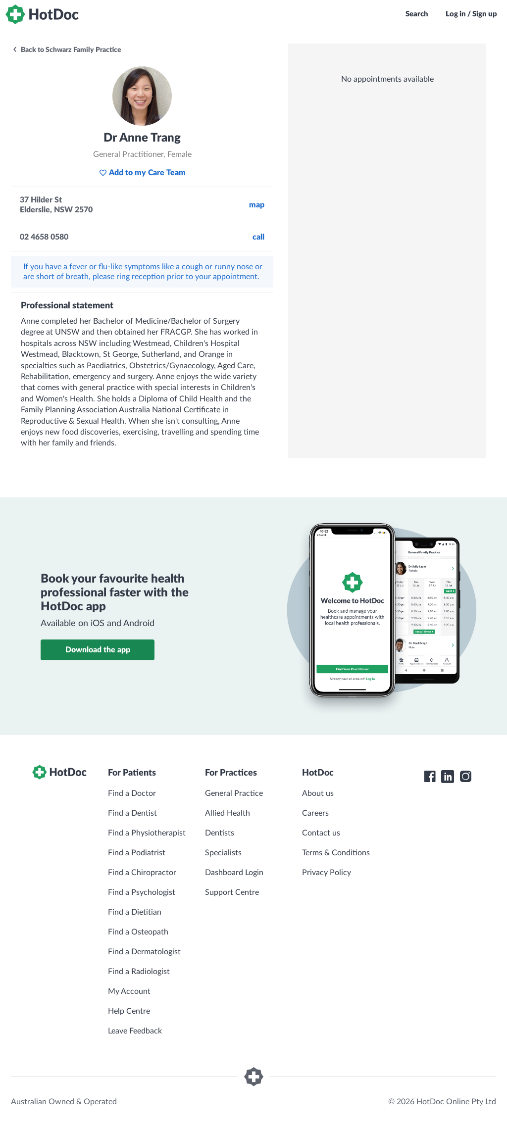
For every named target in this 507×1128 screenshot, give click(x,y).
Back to (66, 50)
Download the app (97, 650)
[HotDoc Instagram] (465, 776)
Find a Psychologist (141, 892)
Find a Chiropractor (142, 873)
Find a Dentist (132, 813)
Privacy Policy (326, 873)
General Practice (234, 793)
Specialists (223, 853)
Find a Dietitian (134, 912)
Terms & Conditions (336, 853)
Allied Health (227, 813)
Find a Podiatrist (136, 853)
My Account (129, 991)
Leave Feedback (135, 1031)
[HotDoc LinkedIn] (447, 776)
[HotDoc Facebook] (430, 776)
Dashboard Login (234, 873)
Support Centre (232, 892)
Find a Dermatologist (144, 952)
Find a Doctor (132, 793)
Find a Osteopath (138, 932)
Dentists (219, 833)
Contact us (321, 833)
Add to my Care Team (142, 173)
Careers (315, 813)
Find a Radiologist (139, 972)
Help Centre (129, 1011)
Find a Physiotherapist (147, 833)
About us (318, 793)
